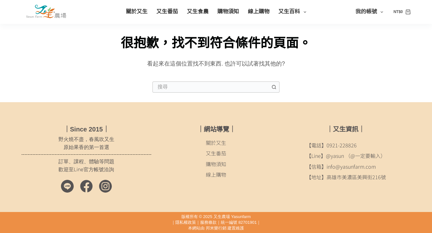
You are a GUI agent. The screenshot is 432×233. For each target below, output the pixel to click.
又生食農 (197, 12)
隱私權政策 (185, 222)
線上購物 (258, 12)
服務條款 (208, 222)
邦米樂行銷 (216, 228)
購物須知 (228, 12)
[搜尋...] (210, 87)
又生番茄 (167, 12)
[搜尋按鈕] (274, 87)
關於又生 (136, 12)
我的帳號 (370, 12)
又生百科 (293, 12)
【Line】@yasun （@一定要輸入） (346, 155)
